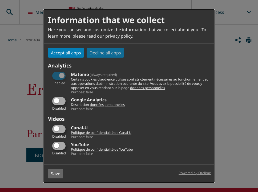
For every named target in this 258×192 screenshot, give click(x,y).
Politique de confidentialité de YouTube (102, 149)
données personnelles (147, 87)
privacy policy (118, 36)
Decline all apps (105, 53)
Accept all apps (66, 53)
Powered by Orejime (195, 172)
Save (55, 174)
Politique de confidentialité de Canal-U (101, 132)
